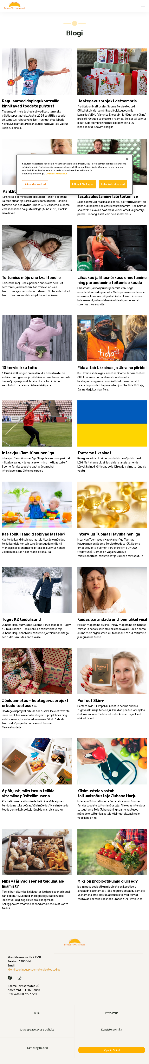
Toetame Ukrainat (94, 453)
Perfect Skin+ (90, 700)
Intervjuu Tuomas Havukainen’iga (108, 534)
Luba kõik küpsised (113, 184)
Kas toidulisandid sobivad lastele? (33, 534)
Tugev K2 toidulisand (21, 619)
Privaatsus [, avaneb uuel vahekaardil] (61, 173)
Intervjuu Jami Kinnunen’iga (28, 453)
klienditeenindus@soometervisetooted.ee (34, 969)
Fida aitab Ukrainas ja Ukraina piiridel (111, 367)
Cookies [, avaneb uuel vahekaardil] (50, 173)
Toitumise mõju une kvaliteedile (34, 277)
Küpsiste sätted (112, 1050)
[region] (74, 174)
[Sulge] (127, 159)
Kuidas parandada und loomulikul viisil (112, 619)
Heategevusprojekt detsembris (107, 101)
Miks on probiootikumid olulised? (107, 881)
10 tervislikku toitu (19, 367)
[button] (143, 6)
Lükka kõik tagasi (83, 184)
